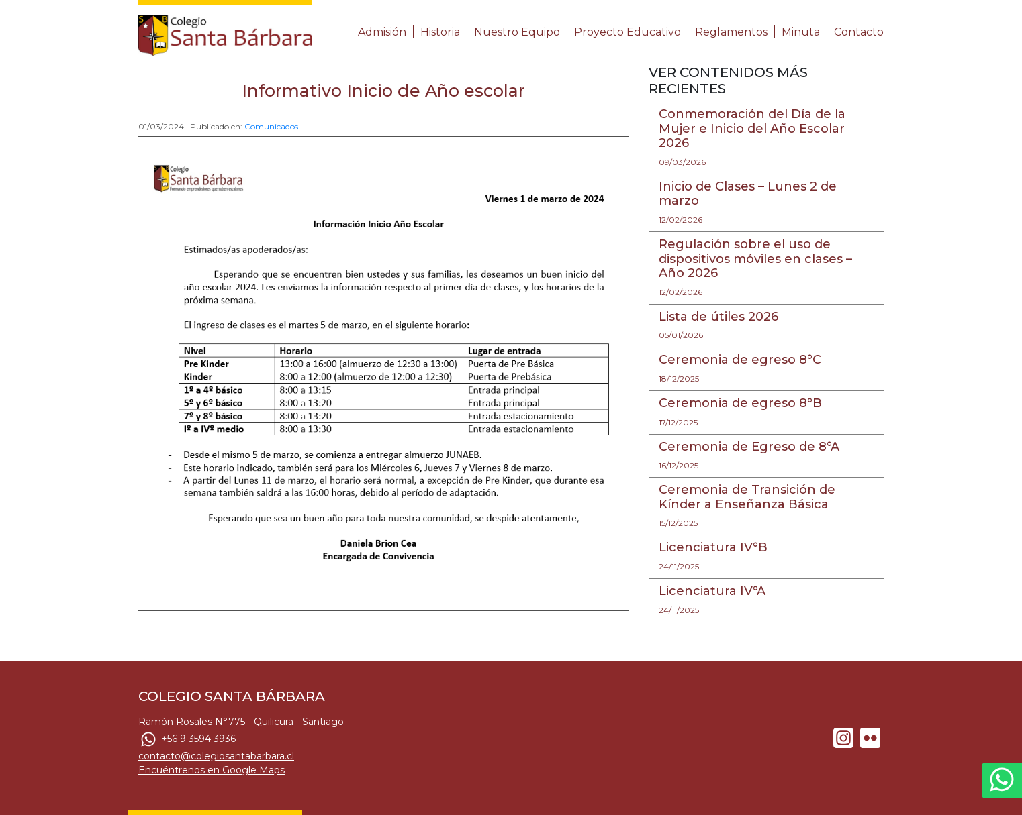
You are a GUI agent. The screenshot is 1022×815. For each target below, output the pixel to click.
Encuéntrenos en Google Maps (211, 770)
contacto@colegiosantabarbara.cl (216, 756)
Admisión (382, 31)
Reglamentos (731, 31)
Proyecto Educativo (627, 31)
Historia (440, 31)
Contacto (859, 31)
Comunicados (271, 126)
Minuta (801, 31)
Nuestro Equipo (517, 31)
